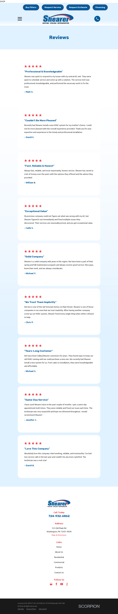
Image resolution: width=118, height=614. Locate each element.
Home (59, 547)
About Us (59, 552)
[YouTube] (61, 584)
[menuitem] (21, 609)
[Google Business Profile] (51, 584)
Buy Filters (31, 7)
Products (59, 567)
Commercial (59, 562)
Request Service (53, 7)
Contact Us (59, 572)
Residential (59, 557)
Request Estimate (78, 7)
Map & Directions (59, 535)
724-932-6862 (59, 516)
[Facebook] (56, 584)
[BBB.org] (67, 584)
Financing (100, 7)
